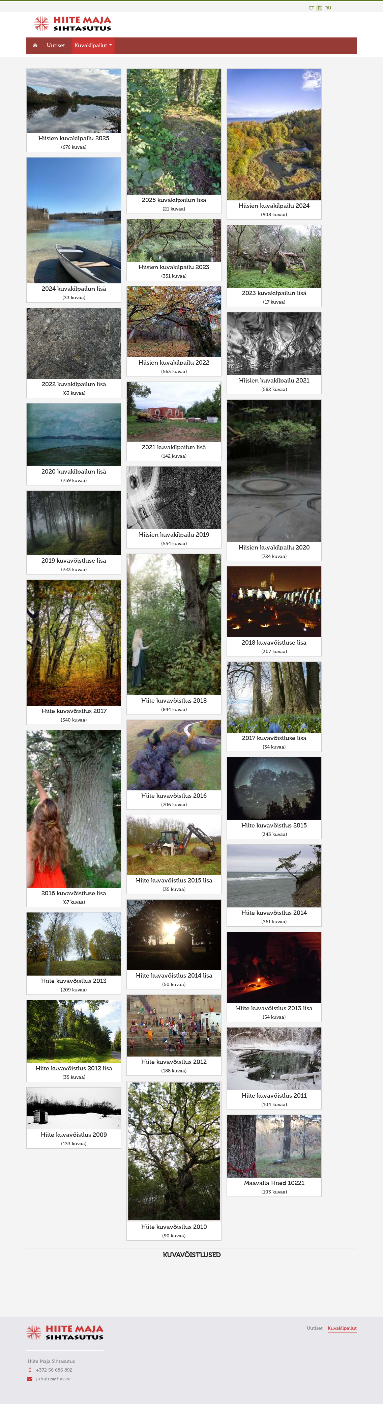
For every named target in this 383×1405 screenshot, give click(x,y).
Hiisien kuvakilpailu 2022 (174, 363)
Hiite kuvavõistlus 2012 (174, 1062)
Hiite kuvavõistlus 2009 (74, 1135)
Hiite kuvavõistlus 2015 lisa (174, 881)
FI (320, 8)
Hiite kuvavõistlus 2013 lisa (274, 1009)
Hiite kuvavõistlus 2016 (174, 796)
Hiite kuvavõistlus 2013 (74, 981)
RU (328, 8)
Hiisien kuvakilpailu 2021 (274, 381)
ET (311, 8)
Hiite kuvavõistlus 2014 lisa (174, 976)
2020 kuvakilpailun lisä (73, 472)
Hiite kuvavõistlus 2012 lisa (74, 1069)
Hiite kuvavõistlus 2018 (174, 701)
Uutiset (56, 46)
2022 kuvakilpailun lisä (74, 385)
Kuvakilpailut (93, 46)
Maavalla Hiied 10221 (274, 1183)
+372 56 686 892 (54, 1370)
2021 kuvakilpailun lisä (174, 448)
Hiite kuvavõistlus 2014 (274, 913)
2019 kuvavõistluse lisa (73, 561)
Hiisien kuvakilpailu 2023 (174, 267)
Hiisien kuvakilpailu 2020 (274, 548)
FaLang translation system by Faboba (50, 1302)
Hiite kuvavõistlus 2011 (274, 1096)
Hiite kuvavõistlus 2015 (274, 826)
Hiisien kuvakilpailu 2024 (274, 206)
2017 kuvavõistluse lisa (274, 738)
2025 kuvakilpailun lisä (174, 200)
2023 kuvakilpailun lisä (274, 293)
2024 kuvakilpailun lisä (74, 289)
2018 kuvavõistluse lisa (274, 643)
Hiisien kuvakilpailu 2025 (73, 139)
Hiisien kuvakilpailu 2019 (174, 535)
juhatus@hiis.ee (53, 1379)
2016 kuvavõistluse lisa (73, 894)
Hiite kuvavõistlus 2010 (174, 1227)
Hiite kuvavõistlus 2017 (74, 711)
